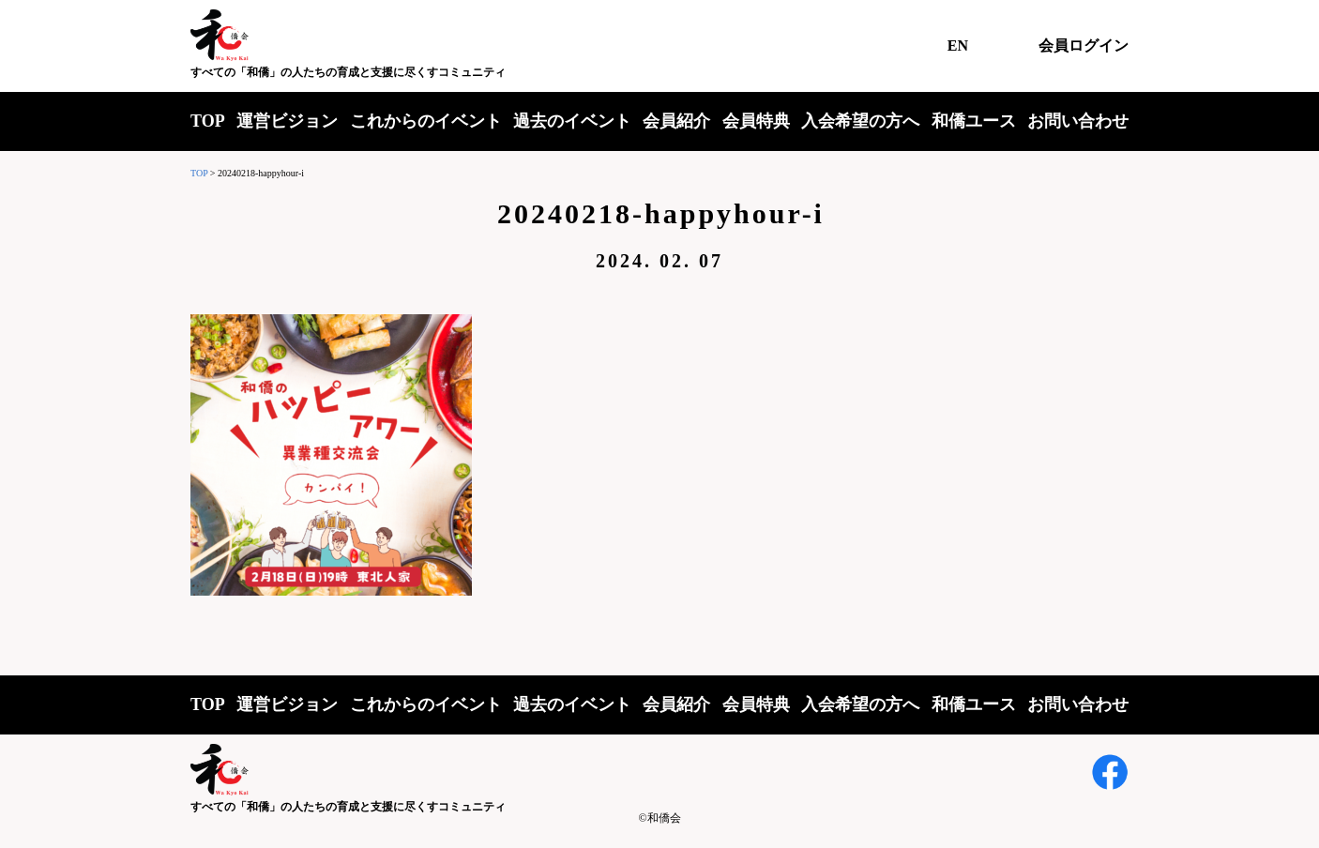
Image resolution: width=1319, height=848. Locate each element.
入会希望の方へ (860, 121)
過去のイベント (572, 121)
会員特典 (756, 121)
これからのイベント (426, 121)
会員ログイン (1084, 45)
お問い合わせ (1078, 121)
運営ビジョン (287, 121)
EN (958, 45)
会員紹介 (676, 121)
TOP (207, 121)
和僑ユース (974, 121)
